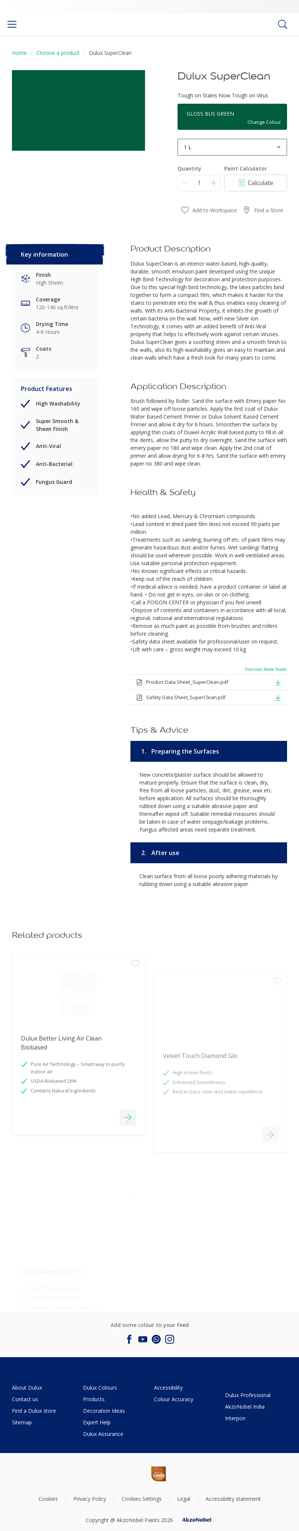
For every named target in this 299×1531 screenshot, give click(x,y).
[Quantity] (199, 183)
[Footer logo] (133, 1473)
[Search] (282, 24)
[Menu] (11, 24)
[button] (278, 682)
